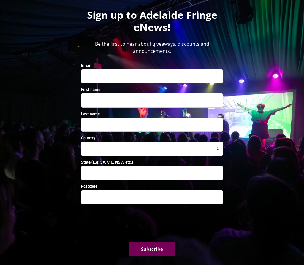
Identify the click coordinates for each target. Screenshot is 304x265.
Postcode (89, 186)
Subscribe (152, 249)
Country (88, 137)
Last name (90, 113)
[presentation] (126, 223)
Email (86, 65)
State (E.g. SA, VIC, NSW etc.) (107, 162)
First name (90, 89)
